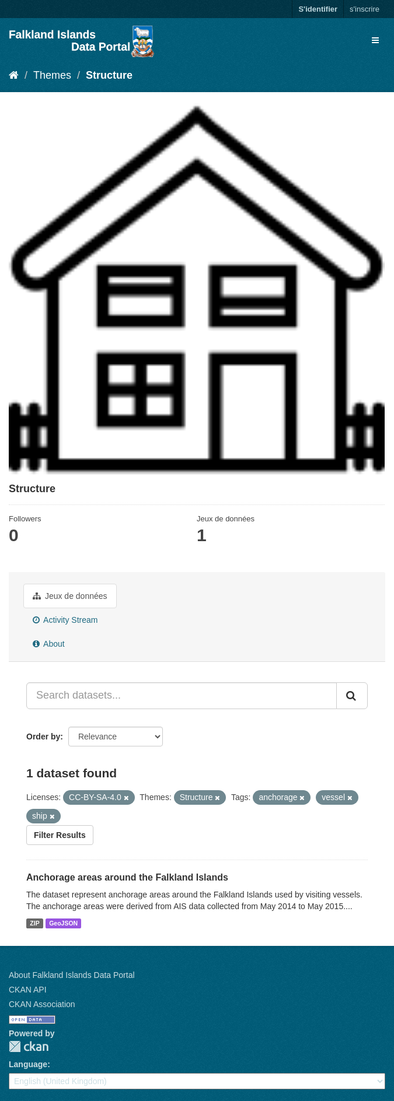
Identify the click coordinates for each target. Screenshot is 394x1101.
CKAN (28, 1046)
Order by (43, 736)
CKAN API (28, 989)
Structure (109, 75)
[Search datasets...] (181, 695)
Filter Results (60, 835)
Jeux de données (70, 596)
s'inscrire (364, 9)
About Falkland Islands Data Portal (72, 975)
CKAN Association (42, 1004)
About (49, 643)
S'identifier (317, 9)
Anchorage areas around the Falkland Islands (127, 877)
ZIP (34, 923)
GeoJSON (63, 923)
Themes (52, 75)
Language (28, 1064)
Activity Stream (65, 620)
